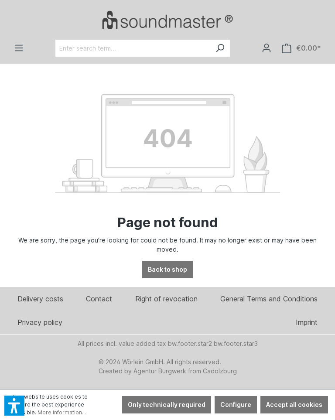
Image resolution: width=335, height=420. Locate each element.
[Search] (220, 48)
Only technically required (166, 404)
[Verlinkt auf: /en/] (167, 19)
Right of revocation (166, 298)
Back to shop (167, 269)
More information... (62, 412)
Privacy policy (39, 322)
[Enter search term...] (132, 48)
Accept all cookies (294, 404)
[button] (14, 406)
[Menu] (19, 48)
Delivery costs (40, 298)
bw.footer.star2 (190, 343)
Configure (235, 404)
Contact (99, 298)
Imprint (307, 322)
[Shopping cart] (301, 48)
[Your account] (266, 48)
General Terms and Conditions (269, 298)
